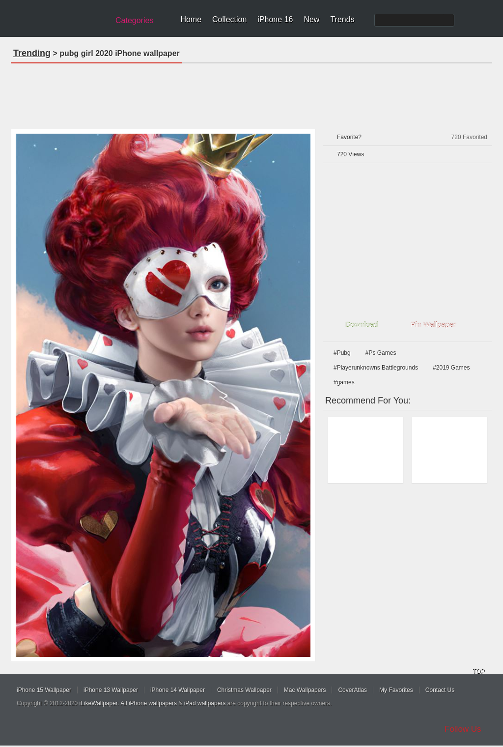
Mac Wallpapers (305, 690)
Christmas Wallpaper (244, 690)
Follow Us (463, 729)
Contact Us (439, 690)
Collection (229, 19)
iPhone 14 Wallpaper (177, 690)
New (311, 19)
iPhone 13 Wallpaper (111, 690)
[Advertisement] (251, 93)
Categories (134, 20)
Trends (342, 19)
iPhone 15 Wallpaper (44, 690)
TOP (478, 671)
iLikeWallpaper (99, 703)
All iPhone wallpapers (148, 703)
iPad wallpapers (205, 703)
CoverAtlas (352, 690)
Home (190, 19)
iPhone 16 (275, 19)
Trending (32, 53)
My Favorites (396, 690)
